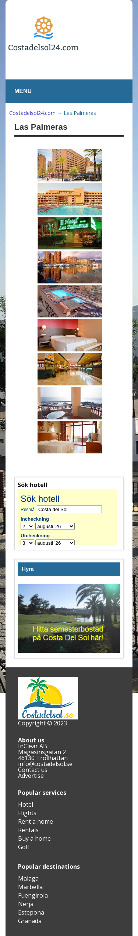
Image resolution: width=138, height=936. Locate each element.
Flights (27, 813)
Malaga (28, 878)
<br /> (69, 517)
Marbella (30, 887)
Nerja (25, 904)
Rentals (28, 830)
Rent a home (35, 821)
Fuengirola (33, 895)
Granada (30, 921)
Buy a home (34, 838)
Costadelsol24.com (32, 112)
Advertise (31, 776)
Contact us (32, 770)
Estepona (31, 912)
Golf (23, 847)
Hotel (25, 804)
